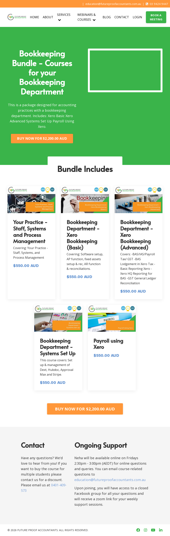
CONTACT (121, 17)
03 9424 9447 (159, 4)
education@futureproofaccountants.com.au (113, 4)
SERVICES (63, 17)
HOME (34, 17)
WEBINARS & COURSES (86, 17)
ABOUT (48, 17)
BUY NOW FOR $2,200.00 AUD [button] (42, 138)
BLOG (107, 17)
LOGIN (137, 17)
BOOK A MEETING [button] (156, 17)
